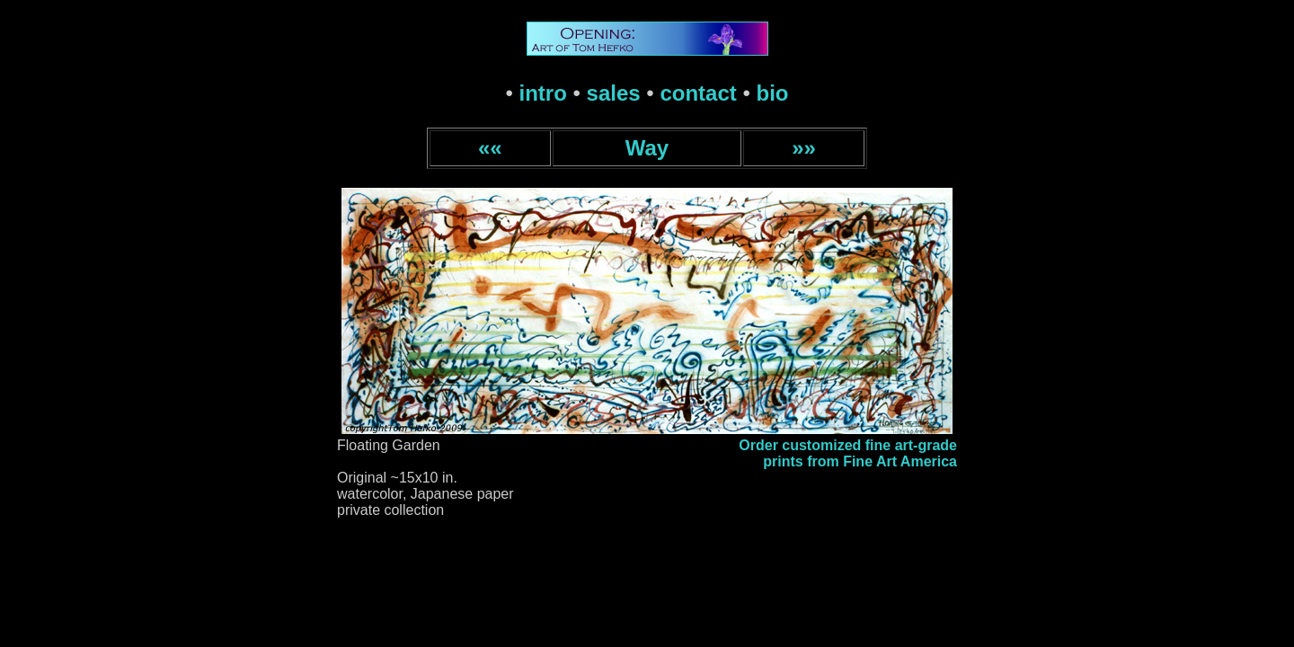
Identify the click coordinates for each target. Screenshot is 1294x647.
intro (543, 93)
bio (773, 93)
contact (698, 93)
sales (614, 93)
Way (647, 148)
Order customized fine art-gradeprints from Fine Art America (848, 453)
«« (490, 148)
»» (804, 148)
